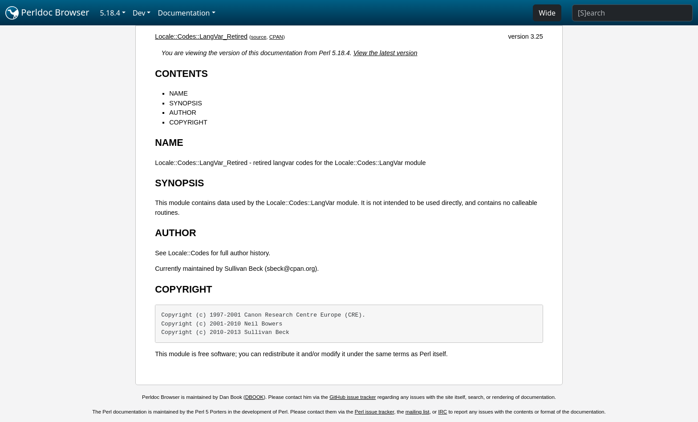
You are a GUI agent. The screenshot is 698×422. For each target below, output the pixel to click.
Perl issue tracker (374, 411)
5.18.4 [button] (110, 13)
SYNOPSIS (185, 103)
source (259, 37)
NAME (178, 93)
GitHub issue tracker (352, 397)
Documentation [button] (184, 13)
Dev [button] (139, 13)
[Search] (632, 12)
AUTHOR (182, 112)
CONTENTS (181, 73)
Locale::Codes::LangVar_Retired (201, 36)
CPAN (276, 37)
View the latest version (385, 52)
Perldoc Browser (47, 13)
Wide (547, 13)
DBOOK (254, 397)
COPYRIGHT (188, 122)
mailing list (418, 411)
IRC (442, 411)
